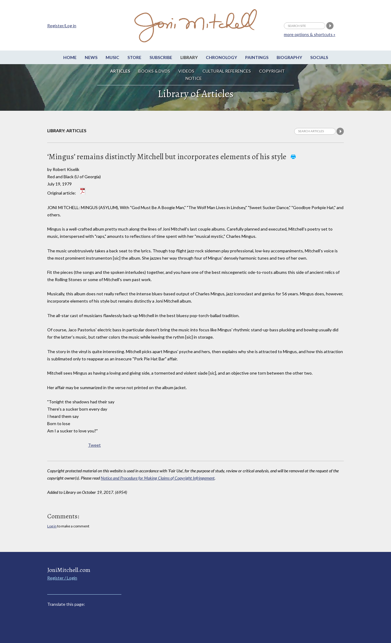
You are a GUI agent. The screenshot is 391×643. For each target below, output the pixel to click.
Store (134, 57)
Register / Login (62, 577)
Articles (120, 71)
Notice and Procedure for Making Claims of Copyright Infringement (158, 478)
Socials (319, 57)
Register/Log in (61, 25)
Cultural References (226, 71)
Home (70, 57)
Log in (52, 526)
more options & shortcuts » (309, 34)
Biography (289, 57)
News (91, 57)
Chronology (221, 57)
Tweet (94, 445)
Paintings (256, 57)
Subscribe (161, 57)
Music (112, 57)
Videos (186, 71)
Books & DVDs (154, 71)
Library (189, 57)
